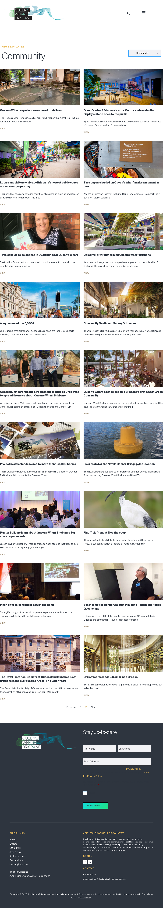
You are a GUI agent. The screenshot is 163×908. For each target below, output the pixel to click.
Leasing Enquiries (19, 864)
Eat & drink (15, 848)
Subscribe (93, 805)
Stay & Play (15, 852)
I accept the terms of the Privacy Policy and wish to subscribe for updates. (116, 784)
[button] (128, 13)
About (13, 839)
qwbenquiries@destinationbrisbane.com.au (104, 879)
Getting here (16, 860)
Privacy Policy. (147, 894)
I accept (91, 793)
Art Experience (17, 856)
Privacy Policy (133, 768)
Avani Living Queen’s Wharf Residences (30, 876)
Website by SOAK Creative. (81, 898)
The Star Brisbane (19, 872)
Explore (13, 843)
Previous (71, 707)
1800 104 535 (89, 874)
